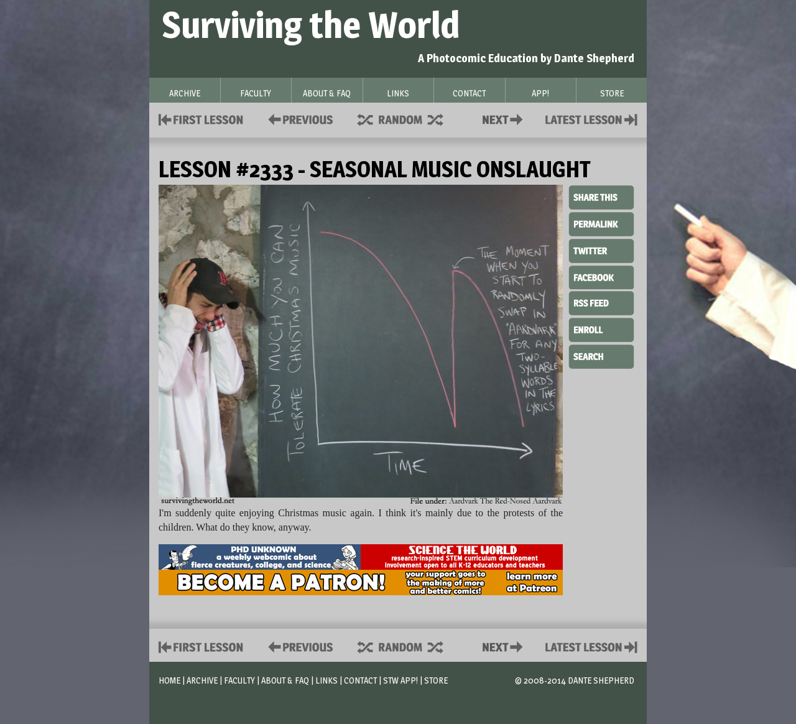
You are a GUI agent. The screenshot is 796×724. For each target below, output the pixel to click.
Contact (505, 118)
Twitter (601, 250)
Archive (202, 680)
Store (436, 680)
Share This (601, 198)
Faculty (239, 680)
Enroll (601, 328)
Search (601, 355)
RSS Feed (601, 302)
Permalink (601, 224)
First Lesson (201, 118)
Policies (298, 118)
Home (169, 680)
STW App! (400, 680)
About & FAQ (285, 680)
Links (326, 680)
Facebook (601, 276)
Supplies (408, 118)
